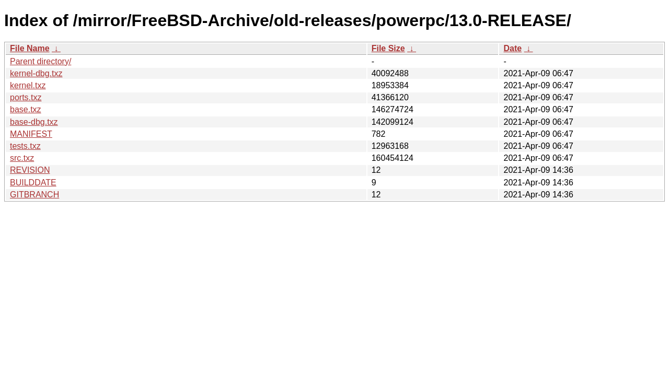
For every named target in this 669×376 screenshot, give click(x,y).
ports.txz (25, 97)
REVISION (30, 170)
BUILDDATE (33, 182)
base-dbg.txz (34, 122)
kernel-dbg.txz (36, 73)
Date (512, 48)
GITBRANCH (34, 194)
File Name (30, 48)
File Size (388, 48)
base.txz (25, 109)
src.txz (22, 158)
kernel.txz (27, 85)
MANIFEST (31, 134)
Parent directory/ (40, 61)
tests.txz (25, 146)
